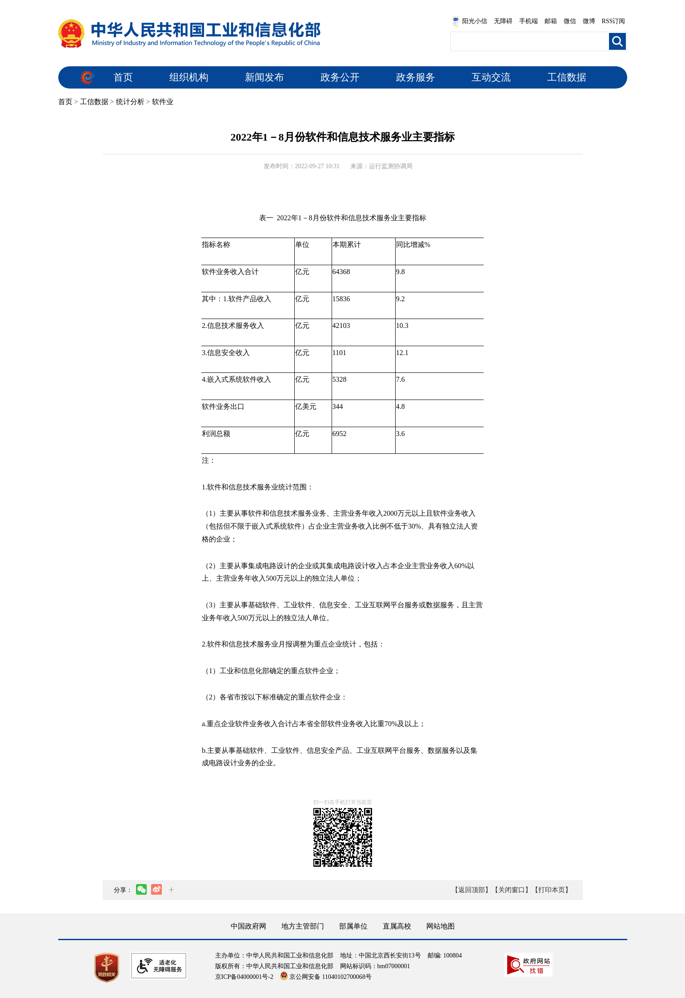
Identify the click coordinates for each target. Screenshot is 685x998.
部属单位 (353, 926)
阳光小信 (469, 21)
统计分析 (130, 101)
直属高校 (397, 926)
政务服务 (415, 77)
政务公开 (340, 77)
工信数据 (566, 77)
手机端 (528, 21)
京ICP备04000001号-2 (244, 977)
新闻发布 (264, 77)
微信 (570, 21)
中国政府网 (248, 926)
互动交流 (491, 77)
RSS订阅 (613, 21)
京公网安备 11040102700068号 (326, 977)
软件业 (162, 101)
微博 (589, 21)
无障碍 (503, 21)
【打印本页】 (552, 889)
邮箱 (551, 21)
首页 (123, 77)
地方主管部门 (302, 926)
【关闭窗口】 (512, 889)
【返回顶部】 (472, 889)
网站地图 (440, 926)
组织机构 (188, 77)
